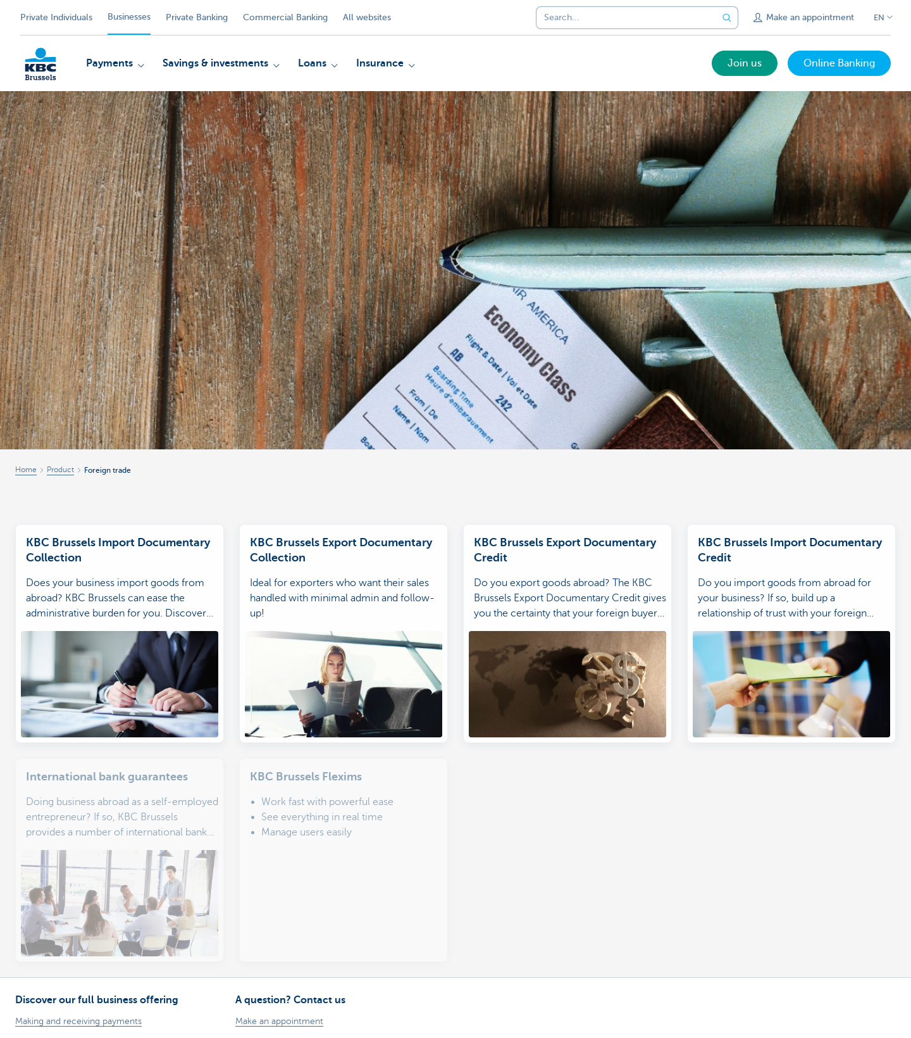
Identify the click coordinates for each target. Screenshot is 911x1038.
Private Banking (197, 17)
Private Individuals (56, 17)
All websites (367, 17)
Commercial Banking (285, 17)
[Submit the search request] (727, 17)
